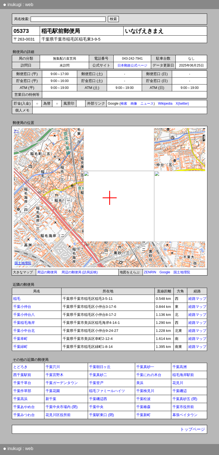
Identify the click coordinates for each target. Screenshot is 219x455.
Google (164, 272)
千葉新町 (143, 415)
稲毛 (16, 299)
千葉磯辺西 (98, 399)
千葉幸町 (20, 339)
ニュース (147, 103)
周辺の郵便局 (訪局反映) (80, 272)
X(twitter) (182, 103)
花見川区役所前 (58, 415)
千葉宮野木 (54, 375)
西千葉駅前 (22, 375)
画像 (133, 103)
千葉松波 (143, 399)
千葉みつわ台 (24, 415)
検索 (124, 103)
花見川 (177, 383)
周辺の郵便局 (47, 272)
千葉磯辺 (179, 391)
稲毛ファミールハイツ (107, 391)
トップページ (192, 429)
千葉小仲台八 (24, 315)
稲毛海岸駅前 (183, 375)
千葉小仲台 (22, 307)
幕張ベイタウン (184, 415)
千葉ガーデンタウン (62, 383)
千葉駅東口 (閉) (101, 415)
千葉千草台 (22, 383)
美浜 (139, 383)
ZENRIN (150, 272)
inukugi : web (18, 4)
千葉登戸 (96, 383)
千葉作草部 (22, 391)
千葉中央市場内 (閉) (62, 407)
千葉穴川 (53, 367)
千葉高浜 (20, 399)
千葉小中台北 (24, 331)
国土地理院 (181, 272)
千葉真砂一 (145, 367)
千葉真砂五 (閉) (184, 399)
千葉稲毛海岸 (24, 323)
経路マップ (197, 299)
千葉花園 (53, 391)
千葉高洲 (179, 367)
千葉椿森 (143, 407)
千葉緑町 (20, 347)
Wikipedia (165, 103)
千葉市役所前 (183, 407)
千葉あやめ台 (24, 407)
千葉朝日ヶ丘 (100, 367)
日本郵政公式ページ (132, 65)
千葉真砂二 (98, 375)
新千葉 (51, 399)
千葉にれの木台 (148, 375)
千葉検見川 (145, 391)
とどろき (20, 367)
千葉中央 (96, 407)
